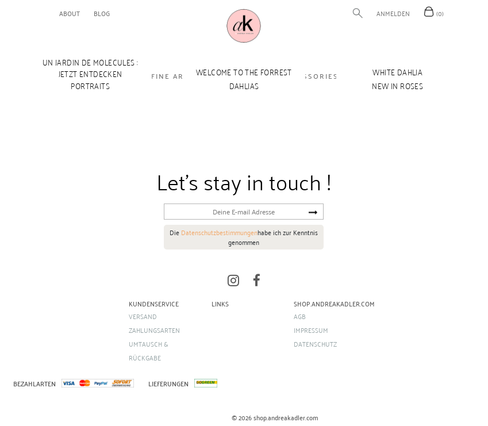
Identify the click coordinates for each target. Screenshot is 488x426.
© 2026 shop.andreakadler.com (275, 417)
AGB (300, 316)
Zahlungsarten (154, 330)
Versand (143, 316)
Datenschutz (315, 344)
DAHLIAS (244, 86)
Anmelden (393, 13)
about (69, 13)
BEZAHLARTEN (34, 383)
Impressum (311, 330)
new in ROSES (397, 86)
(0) (440, 13)
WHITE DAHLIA (397, 72)
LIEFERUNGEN (168, 383)
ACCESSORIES (310, 76)
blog (102, 13)
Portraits (90, 86)
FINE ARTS (172, 76)
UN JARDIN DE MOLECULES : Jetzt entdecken (91, 68)
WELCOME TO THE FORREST (244, 72)
